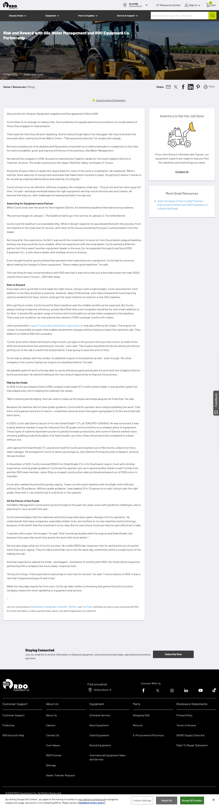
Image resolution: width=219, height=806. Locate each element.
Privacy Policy (184, 715)
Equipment (50, 15)
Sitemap (51, 765)
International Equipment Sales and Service (107, 757)
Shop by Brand (16, 15)
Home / (7, 86)
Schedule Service (99, 715)
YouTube (87, 606)
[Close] (213, 802)
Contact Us (182, 171)
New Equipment (99, 725)
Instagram (50, 606)
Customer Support (14, 715)
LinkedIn (62, 606)
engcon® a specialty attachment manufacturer (56, 325)
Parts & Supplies (86, 15)
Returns (138, 725)
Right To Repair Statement (192, 745)
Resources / (20, 86)
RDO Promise (53, 755)
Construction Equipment (110, 100)
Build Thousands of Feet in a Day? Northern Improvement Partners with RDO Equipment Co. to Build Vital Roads (183, 205)
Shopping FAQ (141, 715)
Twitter (72, 606)
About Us (51, 715)
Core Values (53, 745)
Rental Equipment (100, 745)
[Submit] (212, 15)
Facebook (37, 606)
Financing (8, 725)
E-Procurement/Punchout (148, 735)
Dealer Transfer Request (60, 775)
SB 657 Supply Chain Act (190, 735)
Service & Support (126, 15)
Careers (51, 725)
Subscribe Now (173, 654)
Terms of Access (186, 725)
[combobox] (183, 15)
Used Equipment (99, 735)
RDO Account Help (13, 735)
